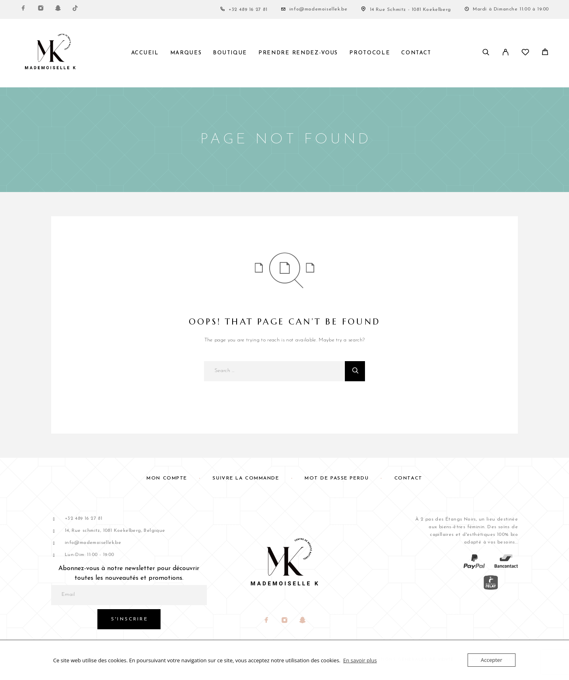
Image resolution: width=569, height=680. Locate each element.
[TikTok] (75, 9)
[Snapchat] (58, 9)
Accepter (491, 659)
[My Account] (505, 53)
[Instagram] (40, 9)
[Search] (486, 53)
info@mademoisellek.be (318, 9)
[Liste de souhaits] (525, 54)
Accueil (145, 53)
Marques (186, 53)
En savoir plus (360, 660)
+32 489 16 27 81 (248, 9)
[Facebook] (23, 9)
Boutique (230, 53)
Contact (416, 53)
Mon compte (166, 478)
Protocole (369, 53)
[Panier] (545, 54)
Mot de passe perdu (337, 478)
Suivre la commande (245, 478)
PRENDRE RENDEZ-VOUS (298, 53)
